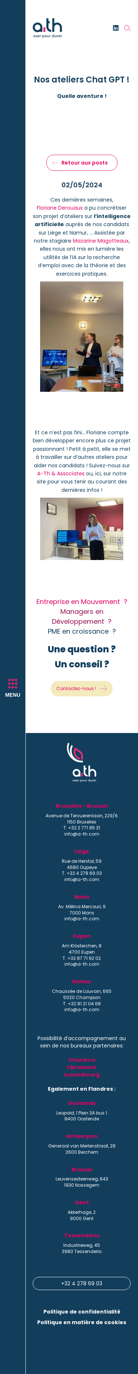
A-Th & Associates (61, 473)
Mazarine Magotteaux (101, 240)
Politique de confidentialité (81, 1311)
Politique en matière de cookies (81, 1322)
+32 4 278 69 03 (81, 1283)
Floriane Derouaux (60, 207)
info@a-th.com (81, 834)
